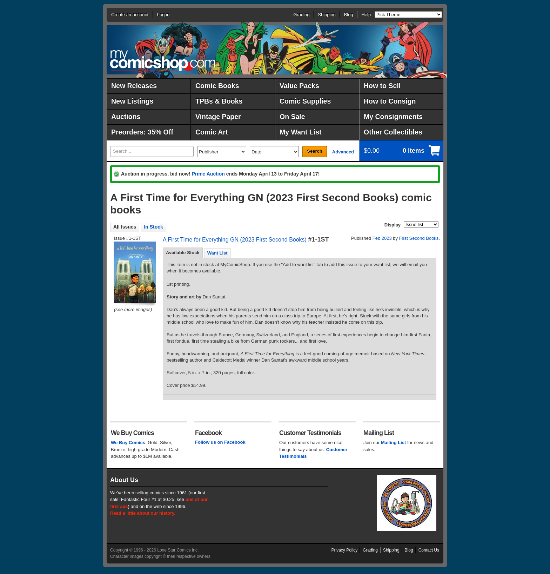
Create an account (129, 14)
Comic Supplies (305, 101)
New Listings (132, 101)
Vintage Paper (218, 116)
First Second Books (419, 238)
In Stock (153, 227)
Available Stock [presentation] (183, 252)
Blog (348, 14)
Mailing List (393, 442)
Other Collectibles (393, 132)
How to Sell (382, 86)
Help (366, 14)
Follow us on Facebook (220, 442)
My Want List (301, 132)
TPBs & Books (218, 101)
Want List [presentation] (217, 253)
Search (314, 151)
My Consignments (393, 116)
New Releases (134, 86)
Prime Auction (208, 174)
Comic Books (217, 86)
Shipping (327, 14)
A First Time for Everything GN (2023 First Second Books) (235, 240)
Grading (301, 14)
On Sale (292, 116)
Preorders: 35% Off (142, 132)
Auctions (125, 116)
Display (392, 224)
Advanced (343, 152)
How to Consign (390, 101)
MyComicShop (162, 60)
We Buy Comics (128, 442)
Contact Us (428, 550)
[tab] (183, 253)
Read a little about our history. (142, 513)
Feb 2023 (382, 238)
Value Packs (299, 86)
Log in (163, 14)
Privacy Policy (344, 550)
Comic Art (211, 132)
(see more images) (133, 309)
